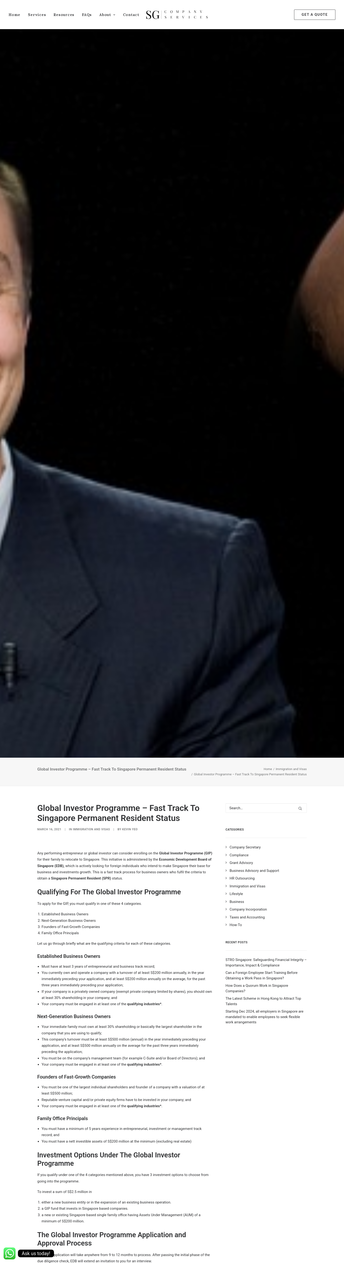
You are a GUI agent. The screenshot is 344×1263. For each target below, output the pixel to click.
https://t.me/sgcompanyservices (164, 1214)
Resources (64, 14)
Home (14, 14)
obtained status (77, 994)
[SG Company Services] (177, 15)
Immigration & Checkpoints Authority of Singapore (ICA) (167, 890)
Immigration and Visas (291, 388)
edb (72, 1237)
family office (90, 1237)
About (107, 14)
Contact (131, 14)
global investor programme (164, 1237)
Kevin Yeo (130, 448)
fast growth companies (121, 1237)
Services (37, 14)
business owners (51, 1237)
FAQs (87, 14)
